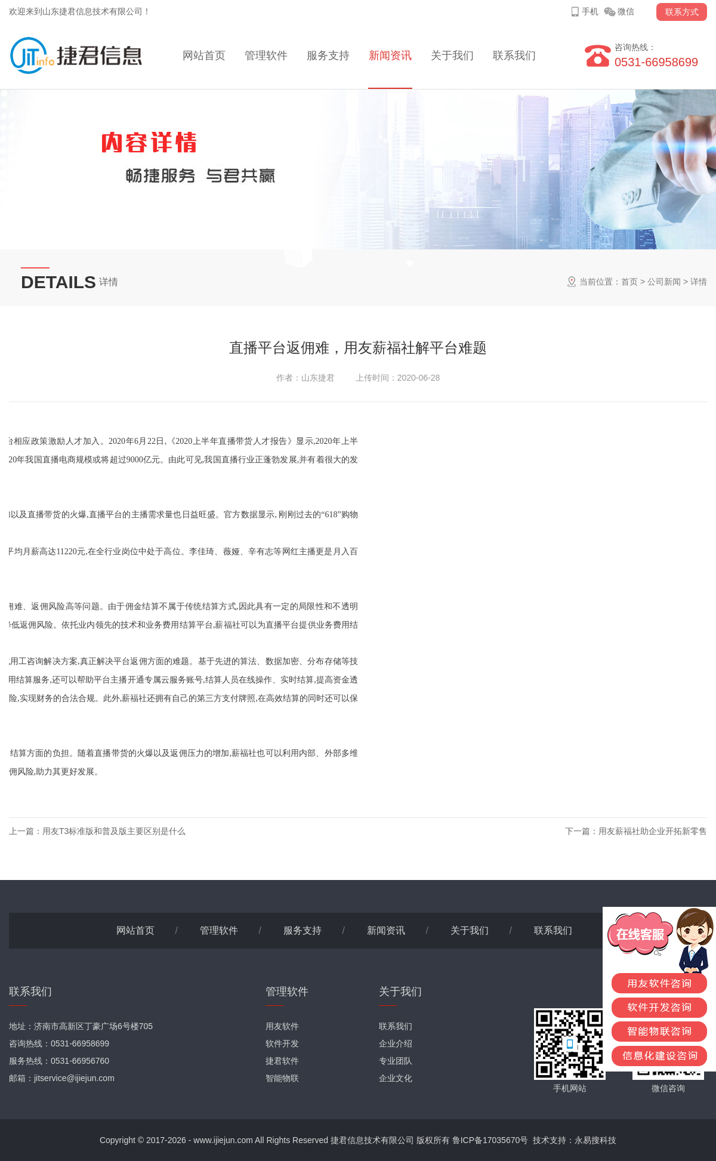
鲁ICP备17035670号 (490, 1140)
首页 (629, 281)
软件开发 (282, 1043)
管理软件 (266, 55)
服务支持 (328, 55)
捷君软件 (282, 1061)
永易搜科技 (595, 1140)
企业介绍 (395, 1043)
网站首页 (204, 55)
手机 (590, 11)
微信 (626, 11)
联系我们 (514, 55)
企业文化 (395, 1078)
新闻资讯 (390, 55)
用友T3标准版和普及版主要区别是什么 (114, 831)
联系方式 (682, 12)
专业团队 (395, 1061)
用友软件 (282, 1026)
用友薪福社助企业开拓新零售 (652, 831)
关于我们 (452, 55)
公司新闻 (664, 281)
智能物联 (282, 1078)
